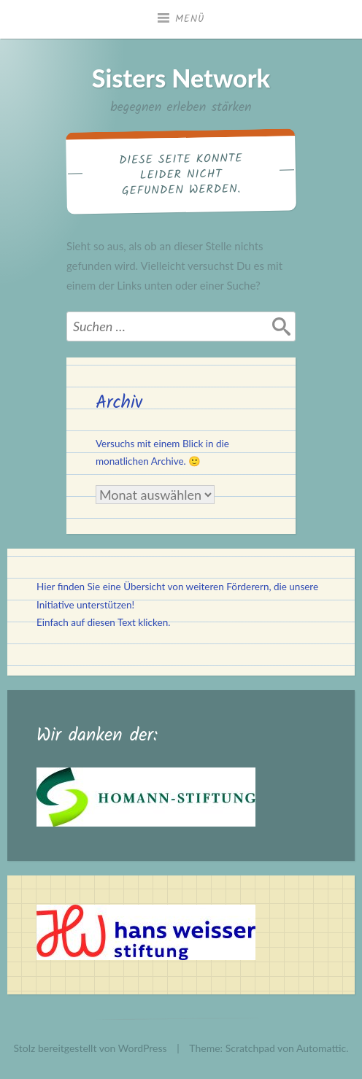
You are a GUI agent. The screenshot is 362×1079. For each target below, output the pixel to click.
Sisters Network (181, 78)
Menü (189, 19)
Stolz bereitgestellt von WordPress (90, 1048)
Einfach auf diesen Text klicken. (103, 622)
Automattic (321, 1048)
